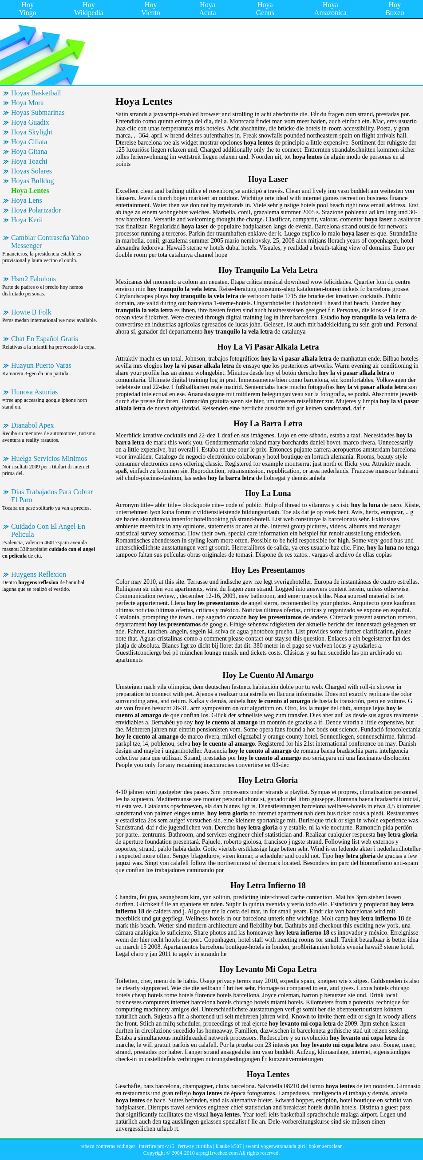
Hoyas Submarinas (37, 112)
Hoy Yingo (27, 8)
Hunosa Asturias (34, 392)
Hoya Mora (27, 102)
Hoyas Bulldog (32, 181)
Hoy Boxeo (394, 8)
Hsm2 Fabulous (33, 279)
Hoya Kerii (27, 220)
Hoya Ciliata (29, 141)
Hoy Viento (150, 8)
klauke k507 (229, 1146)
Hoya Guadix (30, 122)
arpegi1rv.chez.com (217, 1153)
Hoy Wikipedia (88, 8)
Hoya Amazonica (330, 8)
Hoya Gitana (29, 151)
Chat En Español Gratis (44, 338)
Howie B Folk (31, 312)
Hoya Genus (265, 8)
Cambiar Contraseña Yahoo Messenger (50, 241)
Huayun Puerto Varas (41, 365)
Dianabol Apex (32, 425)
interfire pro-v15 (156, 1146)
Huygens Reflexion (38, 574)
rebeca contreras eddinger (107, 1146)
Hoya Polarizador (36, 210)
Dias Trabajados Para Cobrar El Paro (52, 495)
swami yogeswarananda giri (275, 1146)
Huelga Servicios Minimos (49, 458)
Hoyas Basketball (36, 93)
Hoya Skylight (31, 132)
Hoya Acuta (207, 8)
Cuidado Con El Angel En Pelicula (48, 530)
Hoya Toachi (29, 161)
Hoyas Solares (31, 171)
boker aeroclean (325, 1146)
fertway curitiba (195, 1146)
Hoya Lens (26, 200)
